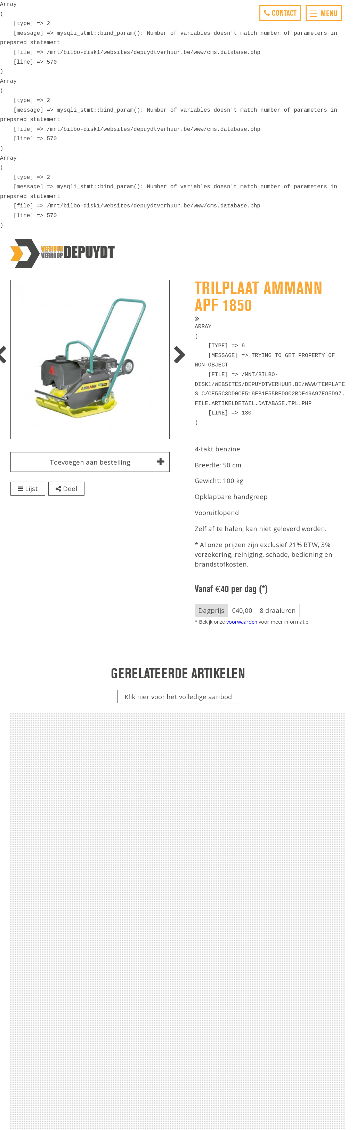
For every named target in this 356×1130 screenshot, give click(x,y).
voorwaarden (241, 621)
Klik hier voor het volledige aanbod (178, 696)
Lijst (28, 488)
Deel (66, 488)
